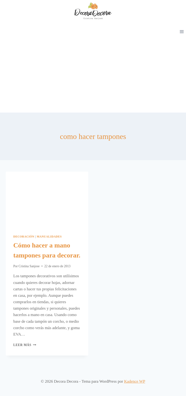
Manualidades (49, 236)
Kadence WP (134, 381)
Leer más (24, 345)
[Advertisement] (93, 77)
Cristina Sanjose (29, 266)
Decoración (23, 236)
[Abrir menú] (181, 31)
